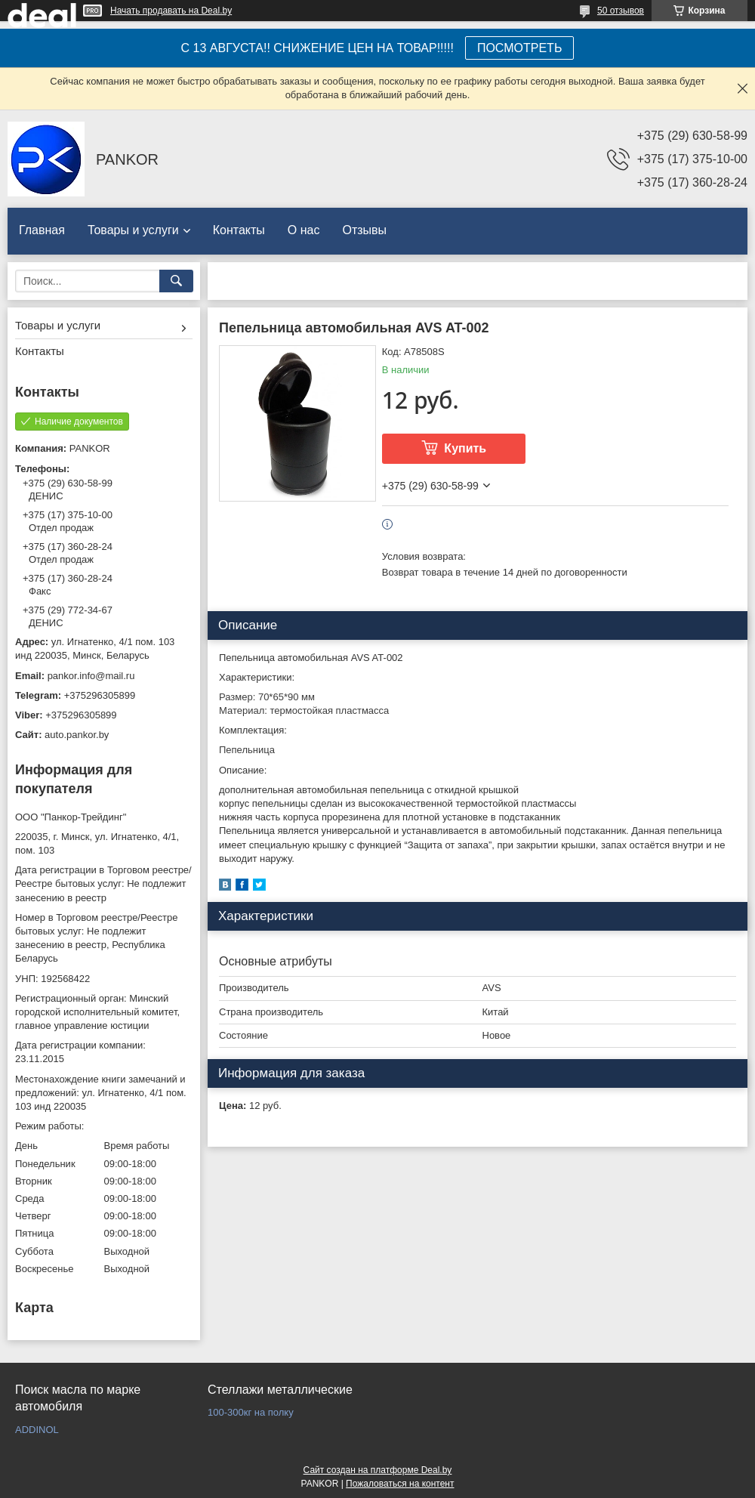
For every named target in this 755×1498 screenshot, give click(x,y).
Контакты (239, 230)
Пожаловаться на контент (400, 1483)
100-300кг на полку (251, 1412)
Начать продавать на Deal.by (171, 10)
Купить (465, 448)
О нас (304, 230)
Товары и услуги (133, 230)
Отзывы (364, 230)
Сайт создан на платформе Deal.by (378, 1470)
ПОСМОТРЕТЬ (519, 48)
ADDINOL (37, 1429)
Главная (42, 230)
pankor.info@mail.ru (91, 675)
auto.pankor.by (77, 734)
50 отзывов (620, 10)
